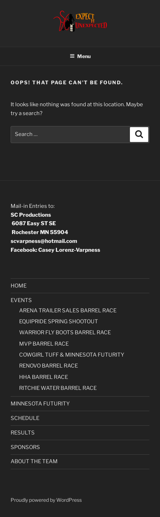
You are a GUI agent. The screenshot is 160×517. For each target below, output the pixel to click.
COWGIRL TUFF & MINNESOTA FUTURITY (71, 355)
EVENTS (21, 300)
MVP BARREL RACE (44, 344)
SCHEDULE (25, 418)
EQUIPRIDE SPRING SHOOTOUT (58, 321)
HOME (19, 286)
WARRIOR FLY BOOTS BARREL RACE (65, 332)
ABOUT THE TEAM (34, 461)
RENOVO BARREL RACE (48, 366)
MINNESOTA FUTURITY (40, 403)
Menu (80, 56)
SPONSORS (25, 447)
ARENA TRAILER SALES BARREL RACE (67, 310)
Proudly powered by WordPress (46, 500)
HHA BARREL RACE (43, 377)
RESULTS (23, 433)
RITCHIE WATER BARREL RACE (58, 388)
